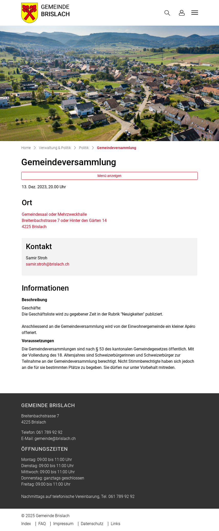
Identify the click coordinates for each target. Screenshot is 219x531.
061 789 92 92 (49, 432)
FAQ (42, 523)
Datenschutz (92, 523)
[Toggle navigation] (194, 12)
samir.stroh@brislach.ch (47, 264)
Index (26, 523)
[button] (168, 13)
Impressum (63, 523)
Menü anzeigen (109, 176)
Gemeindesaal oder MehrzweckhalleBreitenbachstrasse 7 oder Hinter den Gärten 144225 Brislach (64, 220)
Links (115, 523)
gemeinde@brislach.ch (55, 438)
